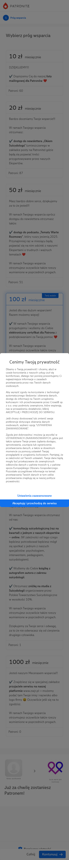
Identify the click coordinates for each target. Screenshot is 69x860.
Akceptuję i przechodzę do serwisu (34, 503)
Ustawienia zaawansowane (34, 496)
